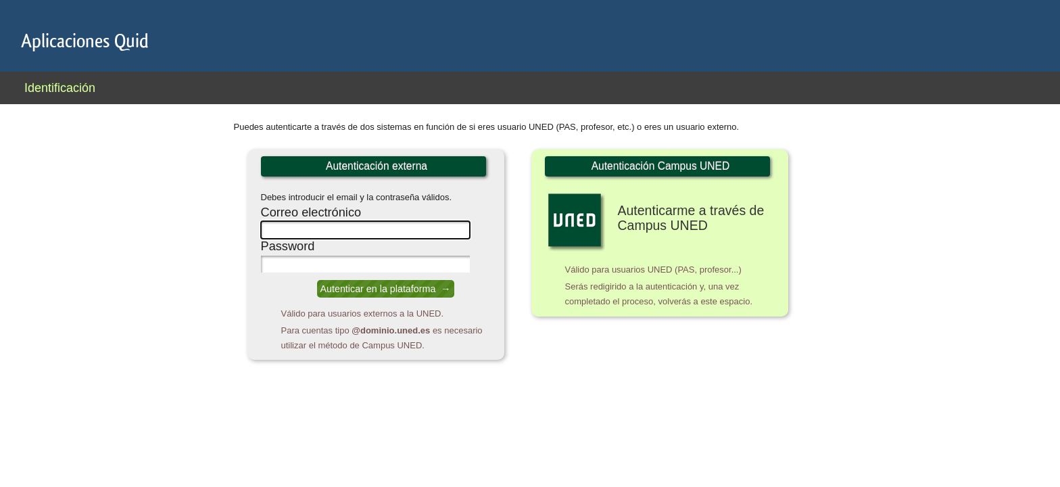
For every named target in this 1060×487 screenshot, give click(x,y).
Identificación (59, 88)
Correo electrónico (311, 212)
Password (288, 246)
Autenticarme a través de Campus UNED (691, 218)
